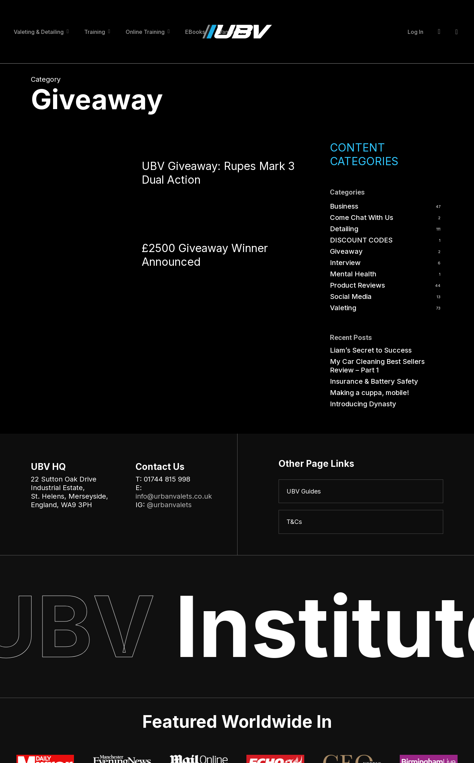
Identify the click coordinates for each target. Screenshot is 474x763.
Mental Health (353, 274)
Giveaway (346, 251)
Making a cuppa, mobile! (369, 393)
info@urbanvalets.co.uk (174, 496)
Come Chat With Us (361, 217)
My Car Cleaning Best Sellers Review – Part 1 (377, 365)
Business (344, 206)
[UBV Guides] (361, 492)
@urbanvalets (169, 505)
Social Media (351, 296)
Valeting (343, 308)
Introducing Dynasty (363, 404)
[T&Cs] (361, 523)
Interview (345, 263)
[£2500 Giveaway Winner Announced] (77, 257)
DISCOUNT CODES (361, 240)
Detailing (344, 229)
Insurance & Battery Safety (374, 381)
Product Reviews (357, 285)
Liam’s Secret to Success (371, 350)
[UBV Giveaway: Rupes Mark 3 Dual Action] (77, 175)
